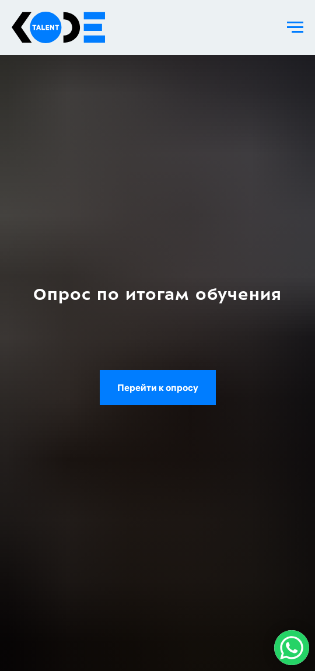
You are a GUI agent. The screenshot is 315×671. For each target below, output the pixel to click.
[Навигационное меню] (295, 27)
